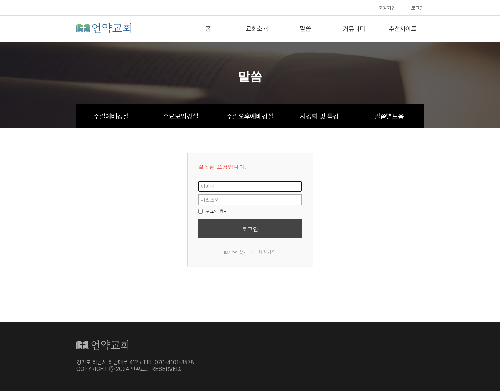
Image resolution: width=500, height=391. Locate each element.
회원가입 (387, 8)
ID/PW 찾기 (236, 252)
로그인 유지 (213, 211)
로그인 (417, 8)
